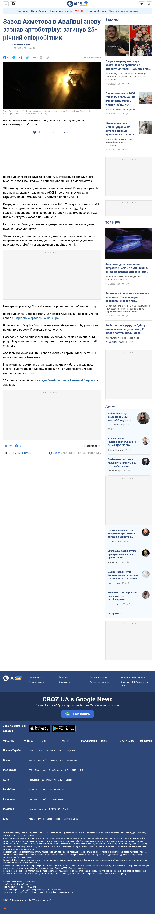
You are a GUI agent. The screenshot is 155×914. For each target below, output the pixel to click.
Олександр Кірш (115, 471)
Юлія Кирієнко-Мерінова (118, 425)
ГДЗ (30, 770)
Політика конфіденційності (132, 677)
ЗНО (74, 770)
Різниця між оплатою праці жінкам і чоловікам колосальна (119, 142)
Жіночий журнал (71, 819)
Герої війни (22, 11)
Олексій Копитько (115, 450)
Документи (64, 682)
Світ (44, 740)
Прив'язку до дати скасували (120, 109)
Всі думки (113, 613)
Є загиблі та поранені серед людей (122, 338)
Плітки (40, 819)
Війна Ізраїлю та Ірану (61, 11)
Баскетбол (43, 760)
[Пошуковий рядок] (149, 4)
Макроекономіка (56, 799)
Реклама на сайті (37, 682)
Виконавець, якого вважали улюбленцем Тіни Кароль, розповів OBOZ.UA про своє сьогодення (126, 76)
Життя (65, 740)
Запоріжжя (49, 750)
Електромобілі (49, 780)
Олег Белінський (115, 542)
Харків (38, 750)
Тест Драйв (34, 780)
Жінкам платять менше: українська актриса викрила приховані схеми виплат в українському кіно (121, 129)
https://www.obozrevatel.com (105, 833)
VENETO (79, 11)
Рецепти (33, 789)
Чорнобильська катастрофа (123, 11)
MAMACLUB (54, 809)
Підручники (40, 770)
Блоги (104, 740)
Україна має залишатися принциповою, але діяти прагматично (122, 554)
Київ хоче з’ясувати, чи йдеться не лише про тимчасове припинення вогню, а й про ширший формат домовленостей (127, 309)
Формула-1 (72, 760)
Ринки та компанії (37, 799)
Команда (63, 677)
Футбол (32, 760)
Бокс (62, 760)
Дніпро (61, 750)
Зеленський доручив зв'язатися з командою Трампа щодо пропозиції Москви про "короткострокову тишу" (127, 297)
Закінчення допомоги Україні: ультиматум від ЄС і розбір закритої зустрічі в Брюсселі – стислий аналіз (122, 463)
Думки (110, 406)
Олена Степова (114, 604)
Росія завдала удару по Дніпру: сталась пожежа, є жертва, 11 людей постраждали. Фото (125, 329)
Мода (57, 819)
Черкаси (71, 750)
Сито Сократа (114, 583)
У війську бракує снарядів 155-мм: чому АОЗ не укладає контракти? (120, 417)
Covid (65, 809)
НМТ (81, 770)
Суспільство (127, 740)
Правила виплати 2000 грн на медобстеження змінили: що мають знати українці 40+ (120, 99)
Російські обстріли (96, 11)
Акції (60, 780)
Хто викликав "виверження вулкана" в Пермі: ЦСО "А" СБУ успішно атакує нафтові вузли (122, 442)
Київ (31, 750)
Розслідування (89, 740)
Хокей (54, 760)
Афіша (32, 819)
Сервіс (69, 780)
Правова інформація (98, 677)
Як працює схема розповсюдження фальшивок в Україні (123, 278)
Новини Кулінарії (56, 789)
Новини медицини (37, 809)
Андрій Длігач (114, 562)
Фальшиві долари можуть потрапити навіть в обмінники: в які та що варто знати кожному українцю (126, 268)
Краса (49, 819)
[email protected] (39, 892)
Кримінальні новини (21, 44)
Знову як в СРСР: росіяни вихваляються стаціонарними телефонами (122, 596)
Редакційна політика (22, 453)
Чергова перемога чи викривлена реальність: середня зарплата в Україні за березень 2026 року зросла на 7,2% (122, 534)
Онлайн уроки (55, 770)
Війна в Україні (38, 11)
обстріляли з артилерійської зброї (36, 318)
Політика (28, 740)
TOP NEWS (113, 222)
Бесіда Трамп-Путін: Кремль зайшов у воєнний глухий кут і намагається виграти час (123, 575)
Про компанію (35, 677)
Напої (42, 789)
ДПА (67, 770)
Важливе (112, 19)
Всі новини (146, 740)
